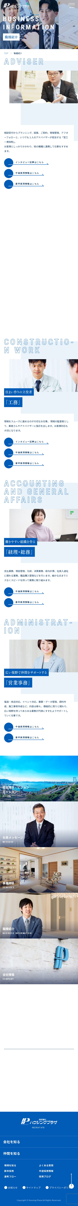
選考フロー (10, 1176)
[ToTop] (71, 1181)
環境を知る (10, 1165)
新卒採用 (9, 1170)
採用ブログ (45, 1176)
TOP (6, 53)
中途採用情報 (46, 1170)
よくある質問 (46, 1165)
